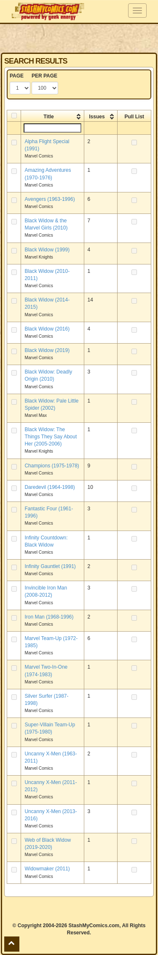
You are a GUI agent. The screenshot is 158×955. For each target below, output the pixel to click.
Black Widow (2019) (47, 350)
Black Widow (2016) (47, 329)
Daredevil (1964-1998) (49, 487)
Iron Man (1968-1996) (48, 617)
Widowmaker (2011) (47, 869)
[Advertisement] (79, 37)
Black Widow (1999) (47, 250)
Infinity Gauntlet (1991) (49, 566)
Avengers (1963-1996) (49, 199)
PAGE (17, 76)
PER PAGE (44, 76)
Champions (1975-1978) (51, 466)
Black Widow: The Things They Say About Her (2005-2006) (50, 437)
